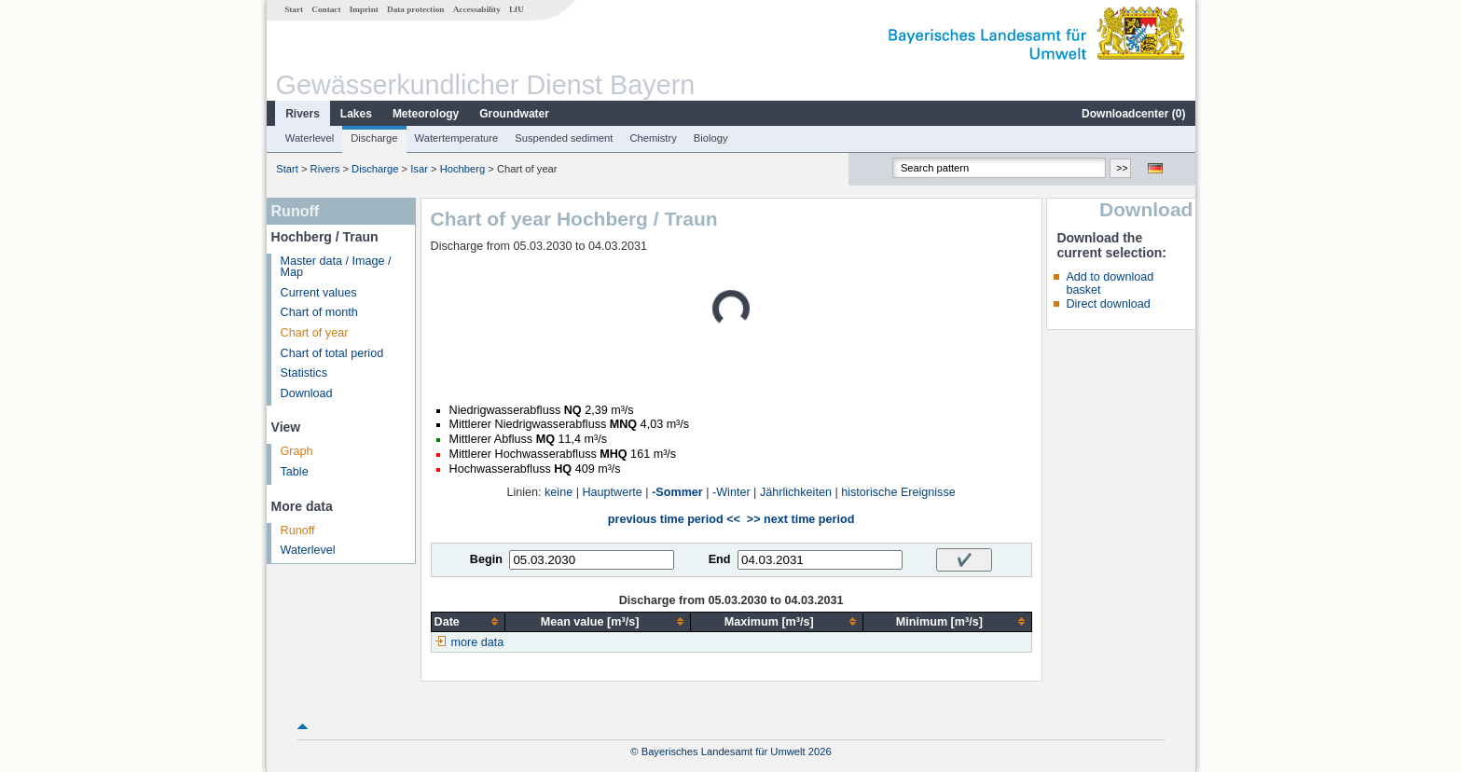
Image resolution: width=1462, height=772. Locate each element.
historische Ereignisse (898, 492)
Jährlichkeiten (796, 492)
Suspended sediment (564, 138)
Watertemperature (457, 138)
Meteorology (426, 113)
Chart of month (319, 312)
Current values (319, 292)
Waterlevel (309, 138)
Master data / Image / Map (336, 267)
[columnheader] (467, 621)
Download (307, 393)
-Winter (731, 492)
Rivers (302, 113)
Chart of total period (332, 353)
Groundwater (514, 113)
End (720, 559)
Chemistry (652, 138)
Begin (486, 559)
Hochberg (463, 168)
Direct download (1108, 303)
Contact (325, 9)
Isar (419, 168)
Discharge (374, 138)
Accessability (477, 9)
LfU (516, 9)
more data (477, 642)
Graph (297, 451)
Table (295, 471)
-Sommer (677, 492)
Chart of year (315, 332)
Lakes (356, 113)
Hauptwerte (611, 492)
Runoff (298, 530)
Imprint (364, 9)
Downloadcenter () (1133, 113)
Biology (711, 138)
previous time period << (674, 519)
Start (293, 9)
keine (558, 492)
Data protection (415, 9)
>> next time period (800, 519)
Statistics (304, 372)
